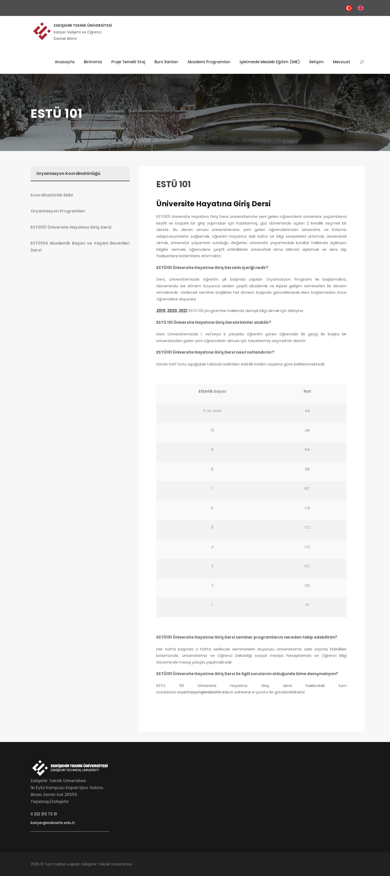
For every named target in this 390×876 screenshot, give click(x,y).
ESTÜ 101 (173, 184)
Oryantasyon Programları (58, 211)
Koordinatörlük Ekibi (52, 195)
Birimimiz (93, 62)
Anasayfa (65, 62)
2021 (183, 310)
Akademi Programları (208, 62)
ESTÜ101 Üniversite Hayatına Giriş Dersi (71, 227)
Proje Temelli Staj (128, 62)
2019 (160, 310)
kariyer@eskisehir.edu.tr (53, 822)
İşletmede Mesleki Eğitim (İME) (270, 62)
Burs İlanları (166, 62)
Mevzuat (341, 62)
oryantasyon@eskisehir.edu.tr (205, 692)
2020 (172, 310)
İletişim (316, 62)
